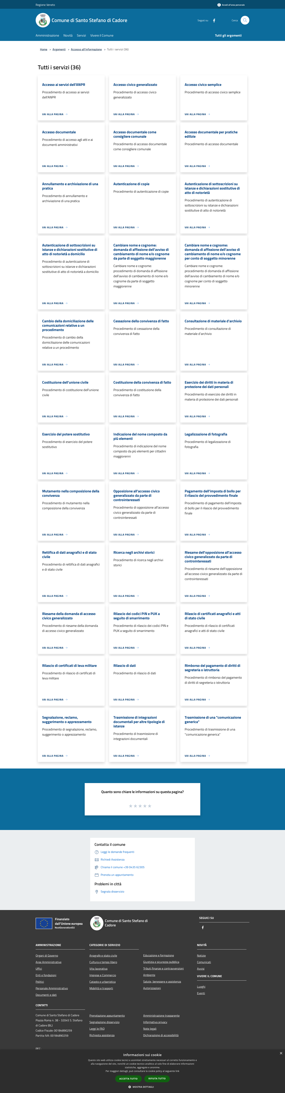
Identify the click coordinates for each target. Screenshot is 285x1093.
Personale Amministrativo (52, 988)
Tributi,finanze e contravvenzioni (163, 968)
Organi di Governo (47, 955)
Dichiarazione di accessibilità (160, 1035)
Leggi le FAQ (97, 1028)
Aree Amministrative (48, 962)
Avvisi (200, 968)
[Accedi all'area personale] (231, 5)
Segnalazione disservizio (104, 1022)
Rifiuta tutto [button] (157, 1078)
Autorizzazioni (152, 988)
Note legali (149, 1028)
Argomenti (59, 49)
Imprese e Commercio (102, 975)
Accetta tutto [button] (128, 1078)
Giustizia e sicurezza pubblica (161, 962)
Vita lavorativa (98, 968)
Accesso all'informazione (86, 49)
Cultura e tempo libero (103, 962)
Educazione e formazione (158, 955)
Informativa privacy (155, 1022)
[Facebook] (212, 20)
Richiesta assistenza (102, 1035)
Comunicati (204, 962)
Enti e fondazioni (46, 975)
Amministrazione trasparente (161, 1015)
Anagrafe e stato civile (103, 955)
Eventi (201, 993)
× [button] (281, 1053)
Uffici (39, 968)
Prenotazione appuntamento (107, 1015)
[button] (142, 1087)
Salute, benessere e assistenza (162, 981)
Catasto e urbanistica (102, 981)
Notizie (201, 955)
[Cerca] (245, 20)
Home (43, 49)
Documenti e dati (46, 995)
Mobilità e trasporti (101, 988)
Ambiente (149, 975)
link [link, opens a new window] (177, 1071)
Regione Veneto (45, 5)
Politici (40, 981)
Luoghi (201, 986)
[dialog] (142, 1071)
